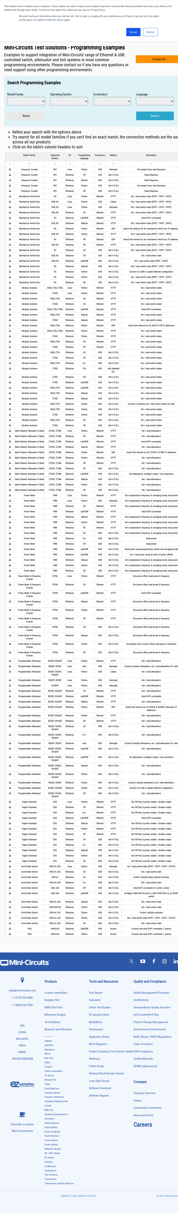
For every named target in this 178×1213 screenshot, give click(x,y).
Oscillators (49, 1118)
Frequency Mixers (52, 1093)
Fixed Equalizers (51, 1088)
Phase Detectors (51, 1123)
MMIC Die (48, 1110)
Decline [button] (150, 32)
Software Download (100, 1088)
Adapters (48, 1041)
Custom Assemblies (55, 992)
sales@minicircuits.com (22, 990)
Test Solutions (52, 1022)
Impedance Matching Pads (56, 1101)
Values (137, 1100)
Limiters (48, 1105)
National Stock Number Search (106, 1073)
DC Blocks (49, 1075)
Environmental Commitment (150, 1029)
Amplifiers (48, 1045)
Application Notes (99, 1037)
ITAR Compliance (143, 1051)
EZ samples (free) (99, 1014)
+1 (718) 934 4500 (22, 997)
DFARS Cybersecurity (145, 1066)
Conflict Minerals (143, 1058)
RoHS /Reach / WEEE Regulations (152, 1037)
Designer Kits (52, 1000)
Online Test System (100, 1007)
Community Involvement (148, 1108)
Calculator (95, 1000)
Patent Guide (96, 1066)
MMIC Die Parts (53, 1007)
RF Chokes (49, 1157)
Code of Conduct (143, 1044)
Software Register (99, 1095)
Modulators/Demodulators (56, 1114)
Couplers (48, 1066)
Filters (47, 1084)
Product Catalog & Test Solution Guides (111, 1051)
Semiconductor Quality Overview (152, 1007)
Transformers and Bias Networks (59, 1183)
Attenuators (49, 1049)
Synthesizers (50, 1166)
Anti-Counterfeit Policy (146, 1014)
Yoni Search (95, 992)
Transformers (50, 1179)
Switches (48, 1162)
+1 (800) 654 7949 (22, 1005)
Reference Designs (55, 1014)
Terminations (50, 1170)
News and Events (143, 1115)
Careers (143, 1124)
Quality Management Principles (151, 992)
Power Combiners (52, 1131)
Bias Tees (48, 1058)
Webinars (94, 1058)
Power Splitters (51, 1144)
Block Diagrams (98, 1044)
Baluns (47, 1053)
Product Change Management (151, 1022)
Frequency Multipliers (54, 1097)
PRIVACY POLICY (87, 1195)
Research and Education (58, 1029)
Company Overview (144, 1093)
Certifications (141, 1000)
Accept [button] (133, 32)
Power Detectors (51, 1136)
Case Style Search (99, 1081)
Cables (47, 1062)
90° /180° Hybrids (52, 1153)
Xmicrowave (96, 1029)
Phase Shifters (50, 1127)
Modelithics (95, 1022)
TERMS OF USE (68, 1195)
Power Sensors (51, 1140)
